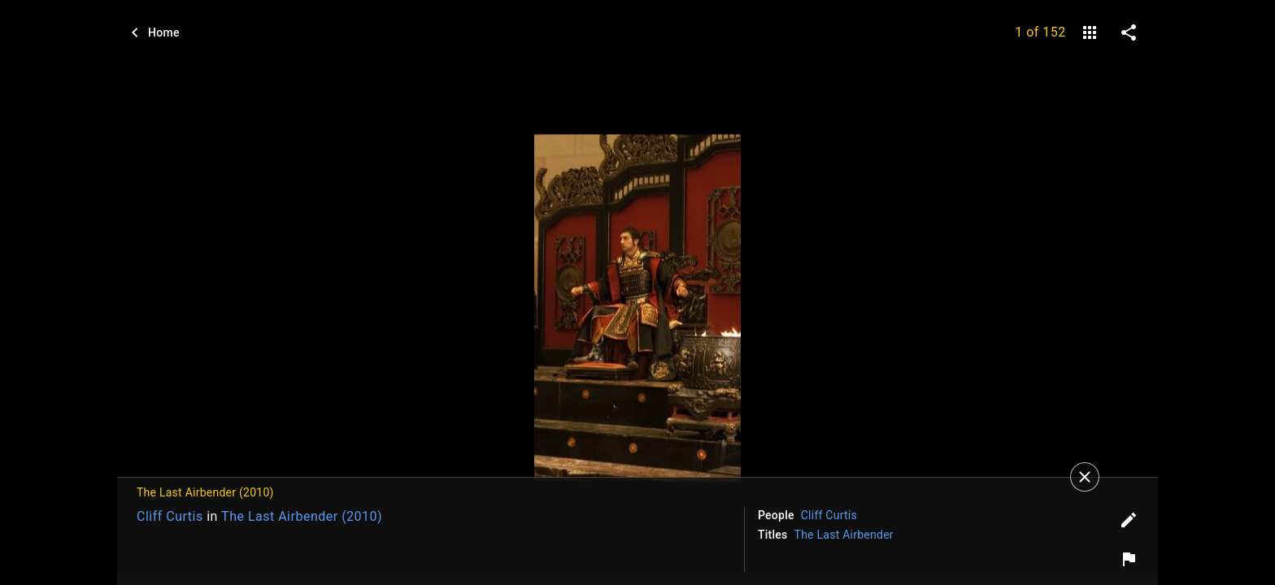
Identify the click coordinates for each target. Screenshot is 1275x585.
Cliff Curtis (170, 516)
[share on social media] (1128, 32)
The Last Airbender (844, 534)
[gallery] (1089, 32)
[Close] (1084, 477)
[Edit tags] (1128, 520)
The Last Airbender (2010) (301, 516)
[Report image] (1128, 559)
